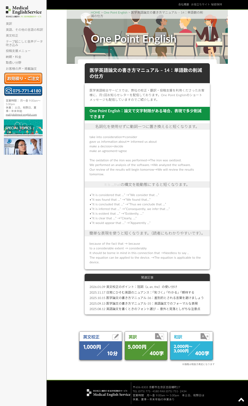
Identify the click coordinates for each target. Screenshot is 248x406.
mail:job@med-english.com (21, 114)
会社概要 (183, 4)
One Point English (115, 12)
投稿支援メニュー (18, 51)
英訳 (9, 23)
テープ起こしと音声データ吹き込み (24, 43)
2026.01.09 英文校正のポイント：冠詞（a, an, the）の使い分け (133, 287)
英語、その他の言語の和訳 (24, 29)
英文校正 (12, 35)
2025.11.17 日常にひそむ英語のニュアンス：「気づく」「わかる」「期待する (142, 292)
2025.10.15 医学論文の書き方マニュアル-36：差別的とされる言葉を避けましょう (147, 298)
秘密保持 (216, 4)
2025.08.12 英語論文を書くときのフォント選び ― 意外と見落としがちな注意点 (145, 309)
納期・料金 (13, 57)
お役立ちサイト (200, 4)
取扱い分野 (13, 62)
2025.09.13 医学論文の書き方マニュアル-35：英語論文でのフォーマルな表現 (144, 303)
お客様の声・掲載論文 (21, 68)
